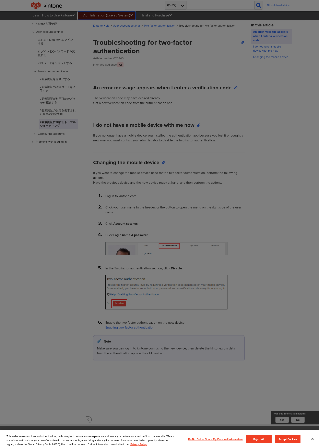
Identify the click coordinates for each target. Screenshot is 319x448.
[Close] (312, 440)
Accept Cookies (288, 441)
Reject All (258, 441)
